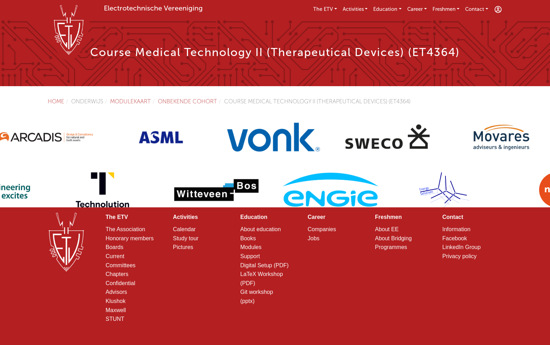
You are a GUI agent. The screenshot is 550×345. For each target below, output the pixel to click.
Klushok (116, 301)
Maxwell (116, 310)
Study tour (186, 238)
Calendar (184, 229)
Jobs (314, 238)
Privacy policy (459, 256)
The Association (125, 229)
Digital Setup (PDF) (264, 265)
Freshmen (444, 9)
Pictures (183, 247)
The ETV (323, 9)
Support (250, 256)
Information (456, 229)
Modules (250, 247)
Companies (322, 229)
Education (385, 9)
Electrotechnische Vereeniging (153, 8)
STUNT (115, 319)
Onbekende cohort (187, 101)
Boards (114, 247)
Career (415, 9)
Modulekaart (130, 101)
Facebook (454, 238)
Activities (353, 9)
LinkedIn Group (461, 247)
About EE (387, 229)
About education (260, 229)
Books (248, 238)
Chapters (117, 274)
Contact (474, 9)
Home (56, 101)
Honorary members (130, 238)
